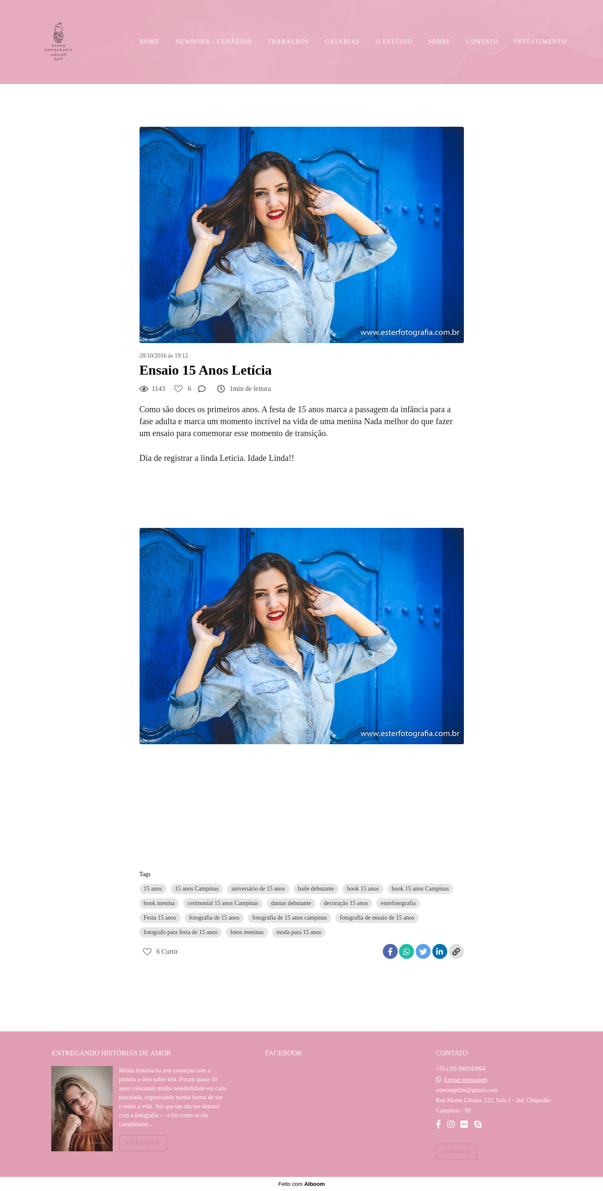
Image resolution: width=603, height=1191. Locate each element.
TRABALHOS (288, 41)
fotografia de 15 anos (214, 917)
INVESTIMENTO (540, 41)
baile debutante (316, 888)
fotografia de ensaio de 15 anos (377, 917)
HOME (150, 41)
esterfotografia (398, 903)
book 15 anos (363, 888)
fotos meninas (246, 932)
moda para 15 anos (299, 932)
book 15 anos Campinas (420, 888)
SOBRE (439, 41)
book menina (159, 903)
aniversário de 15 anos (258, 888)
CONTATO (482, 41)
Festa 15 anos (160, 917)
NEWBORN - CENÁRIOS (213, 41)
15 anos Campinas (197, 888)
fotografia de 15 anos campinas (289, 917)
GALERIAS (342, 41)
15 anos (153, 888)
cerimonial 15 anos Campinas (222, 903)
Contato (456, 1152)
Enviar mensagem (465, 1080)
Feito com (301, 1184)
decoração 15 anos (346, 903)
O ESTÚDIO (394, 41)
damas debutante (291, 903)
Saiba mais (143, 1143)
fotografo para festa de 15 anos (181, 932)
